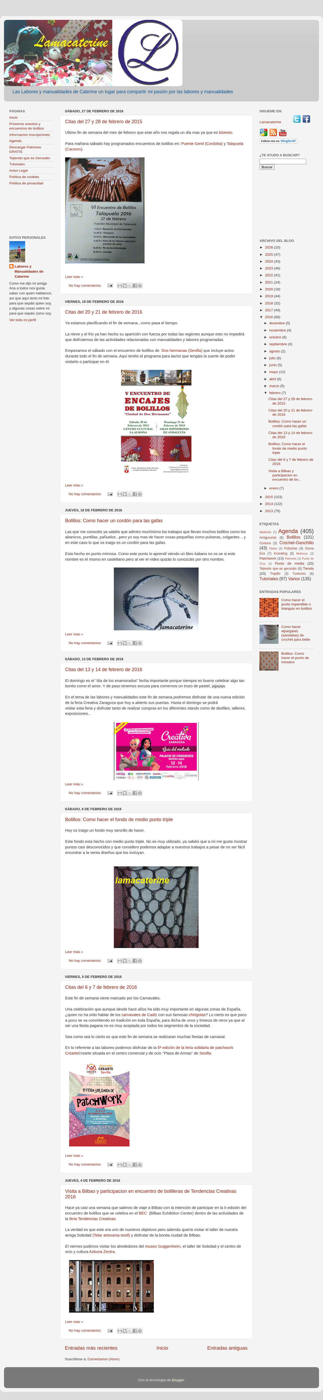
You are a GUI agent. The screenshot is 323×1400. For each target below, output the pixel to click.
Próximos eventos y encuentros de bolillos (26, 126)
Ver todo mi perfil (22, 320)
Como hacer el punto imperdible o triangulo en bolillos (296, 604)
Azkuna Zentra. (102, 1252)
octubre (275, 337)
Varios (294, 578)
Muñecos (302, 553)
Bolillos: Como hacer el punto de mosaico (295, 658)
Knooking (281, 553)
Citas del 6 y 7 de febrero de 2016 (101, 987)
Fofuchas (290, 548)
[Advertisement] (31, 211)
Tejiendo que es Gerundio (29, 158)
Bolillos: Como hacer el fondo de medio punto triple (119, 819)
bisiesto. (226, 132)
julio (273, 358)
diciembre (277, 323)
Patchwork (267, 558)
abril (273, 379)
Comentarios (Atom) (104, 1359)
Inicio (162, 1348)
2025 (269, 254)
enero (274, 488)
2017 (269, 310)
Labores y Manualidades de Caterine (29, 271)
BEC (143, 1213)
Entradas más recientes (91, 1348)
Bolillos (293, 537)
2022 (269, 275)
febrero (275, 393)
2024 (269, 261)
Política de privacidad (26, 183)
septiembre (278, 344)
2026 (269, 247)
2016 (269, 317)
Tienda (308, 568)
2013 (269, 511)
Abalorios (265, 532)
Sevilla (205, 1053)
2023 (269, 268)
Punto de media (289, 563)
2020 (269, 289)
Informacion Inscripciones (29, 135)
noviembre (278, 330)
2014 (269, 504)
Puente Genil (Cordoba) (202, 143)
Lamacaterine (270, 122)
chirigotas (197, 1015)
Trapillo (275, 573)
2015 (269, 497)
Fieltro (273, 548)
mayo (274, 372)
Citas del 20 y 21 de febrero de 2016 (103, 312)
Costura (265, 543)
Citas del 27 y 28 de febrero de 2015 (103, 121)
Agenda (15, 141)
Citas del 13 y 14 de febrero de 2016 (103, 669)
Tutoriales (17, 164)
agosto (275, 351)
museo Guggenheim (163, 1246)
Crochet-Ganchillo (296, 542)
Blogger (178, 1380)
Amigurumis (267, 537)
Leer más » (74, 277)
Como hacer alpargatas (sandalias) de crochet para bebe (295, 633)
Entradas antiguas (227, 1348)
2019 (269, 296)
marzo (274, 386)
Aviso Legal (18, 170)
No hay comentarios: (86, 285)
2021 (269, 282)
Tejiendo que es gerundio (278, 568)
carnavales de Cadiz (139, 1015)
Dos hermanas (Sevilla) (182, 350)
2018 (269, 303)
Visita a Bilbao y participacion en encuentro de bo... (284, 475)
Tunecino (299, 573)
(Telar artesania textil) (111, 1235)
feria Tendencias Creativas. (92, 1219)
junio (273, 365)
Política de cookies (24, 177)
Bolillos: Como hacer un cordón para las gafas (114, 520)
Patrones (290, 558)
